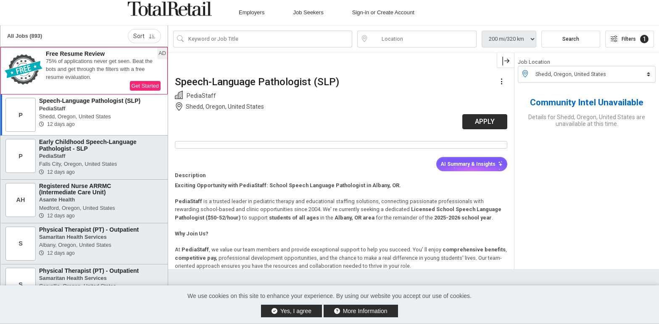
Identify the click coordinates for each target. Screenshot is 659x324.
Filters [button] (629, 39)
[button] (84, 71)
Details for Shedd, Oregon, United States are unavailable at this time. (586, 120)
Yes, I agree (291, 311)
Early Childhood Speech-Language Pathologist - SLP (88, 145)
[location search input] (423, 39)
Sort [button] (144, 36)
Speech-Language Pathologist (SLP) (89, 100)
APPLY (485, 121)
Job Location (534, 62)
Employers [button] (251, 12)
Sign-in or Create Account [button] (383, 12)
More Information (360, 311)
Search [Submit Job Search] (570, 39)
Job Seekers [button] (308, 12)
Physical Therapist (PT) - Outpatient (89, 229)
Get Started (145, 86)
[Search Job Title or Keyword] (268, 39)
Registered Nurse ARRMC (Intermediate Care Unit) (75, 189)
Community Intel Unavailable (586, 102)
